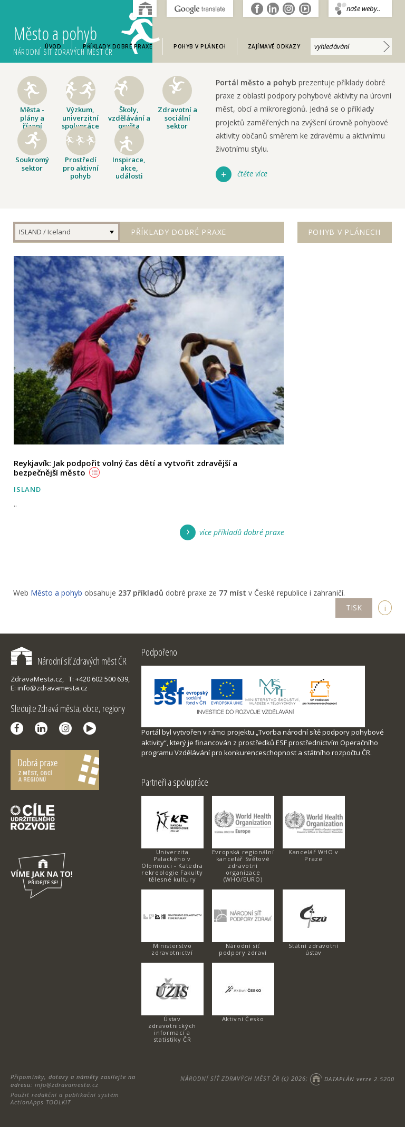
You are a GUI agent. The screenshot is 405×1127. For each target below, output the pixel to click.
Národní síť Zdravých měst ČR (69, 661)
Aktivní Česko (243, 1019)
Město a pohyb (82, 34)
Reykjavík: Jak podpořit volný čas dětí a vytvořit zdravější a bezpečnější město (125, 468)
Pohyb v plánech (199, 46)
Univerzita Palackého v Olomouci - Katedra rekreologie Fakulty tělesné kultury (172, 865)
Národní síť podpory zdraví (243, 949)
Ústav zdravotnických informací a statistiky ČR (172, 1029)
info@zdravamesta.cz (67, 1085)
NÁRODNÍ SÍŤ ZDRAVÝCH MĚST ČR (229, 1079)
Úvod (53, 46)
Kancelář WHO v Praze (313, 855)
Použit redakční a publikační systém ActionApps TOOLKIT (65, 1098)
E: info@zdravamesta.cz (49, 688)
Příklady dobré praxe (117, 46)
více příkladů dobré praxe (241, 532)
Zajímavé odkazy (274, 46)
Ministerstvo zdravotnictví (171, 949)
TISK (354, 607)
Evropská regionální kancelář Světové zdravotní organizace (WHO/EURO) (243, 865)
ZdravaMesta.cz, (37, 679)
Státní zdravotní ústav (313, 949)
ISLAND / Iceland (45, 231)
